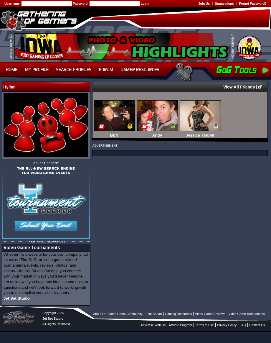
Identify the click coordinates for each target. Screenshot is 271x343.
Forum (106, 70)
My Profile (37, 70)
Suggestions (224, 3)
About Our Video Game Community (117, 314)
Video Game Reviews (210, 314)
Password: (81, 3)
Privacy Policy (227, 325)
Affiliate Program (180, 325)
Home (11, 70)
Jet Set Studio (17, 298)
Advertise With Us (153, 325)
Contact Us (257, 325)
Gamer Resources (140, 70)
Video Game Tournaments (247, 314)
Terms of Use (204, 325)
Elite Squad (154, 314)
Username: (13, 3)
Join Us (204, 3)
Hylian (9, 87)
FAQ (243, 325)
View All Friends (239, 87)
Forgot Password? (253, 3)
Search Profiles (73, 70)
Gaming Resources (178, 314)
